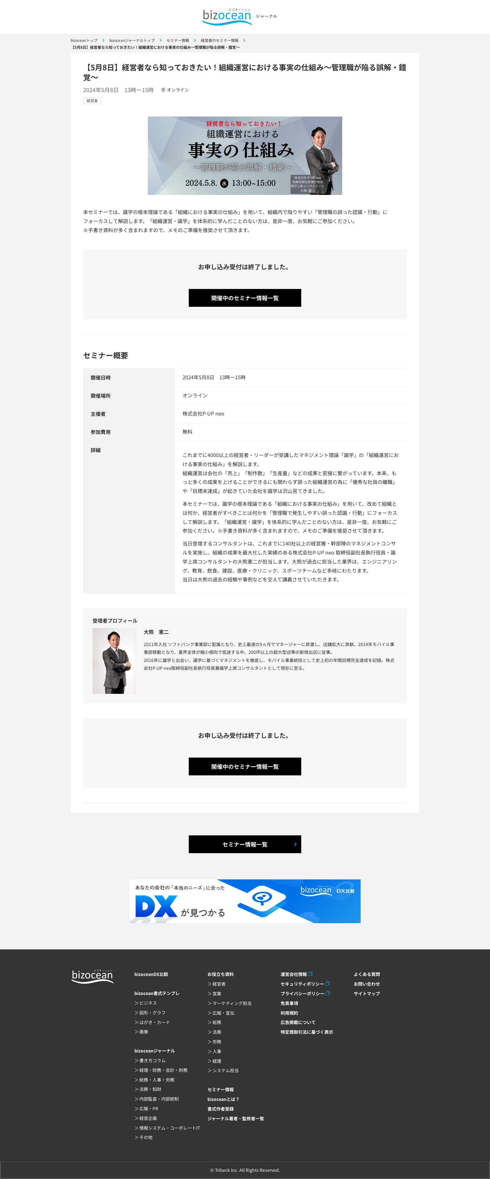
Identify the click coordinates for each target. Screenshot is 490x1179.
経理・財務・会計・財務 (163, 1070)
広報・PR (148, 1108)
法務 (216, 1032)
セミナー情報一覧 (245, 844)
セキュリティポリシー (302, 984)
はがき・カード (154, 1022)
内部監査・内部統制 (159, 1099)
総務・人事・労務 (156, 1080)
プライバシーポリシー (302, 993)
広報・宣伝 (223, 1013)
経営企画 (148, 1118)
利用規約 (289, 1013)
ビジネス (148, 1003)
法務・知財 (150, 1089)
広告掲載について (298, 1022)
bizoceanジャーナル (154, 1050)
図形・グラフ (152, 1012)
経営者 (92, 100)
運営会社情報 (294, 974)
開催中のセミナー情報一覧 (245, 298)
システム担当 (225, 1070)
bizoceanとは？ (224, 1099)
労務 (216, 1041)
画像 (143, 1031)
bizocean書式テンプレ (157, 993)
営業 (216, 993)
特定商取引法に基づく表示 (307, 1032)
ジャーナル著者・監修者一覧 (236, 1118)
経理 (216, 1061)
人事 (216, 1051)
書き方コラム (152, 1060)
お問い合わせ (367, 984)
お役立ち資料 (221, 974)
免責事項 (289, 1003)
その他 (145, 1137)
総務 (216, 1022)
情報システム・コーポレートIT (169, 1128)
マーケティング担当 (232, 1003)
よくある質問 (367, 974)
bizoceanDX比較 (151, 974)
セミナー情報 (221, 1089)
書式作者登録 (221, 1109)
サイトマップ (367, 993)
